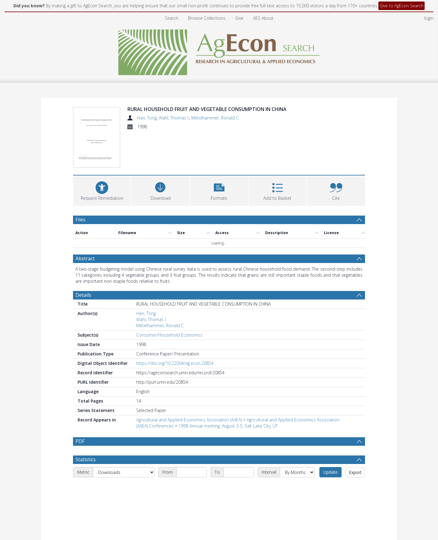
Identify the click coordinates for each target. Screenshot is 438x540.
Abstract (85, 258)
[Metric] (124, 487)
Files (80, 219)
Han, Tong (147, 118)
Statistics (85, 474)
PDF (80, 441)
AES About (263, 18)
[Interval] (297, 487)
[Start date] (191, 487)
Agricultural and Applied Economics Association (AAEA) (189, 420)
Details (83, 295)
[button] (219, 189)
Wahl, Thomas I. (174, 118)
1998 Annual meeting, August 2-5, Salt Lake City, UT (228, 426)
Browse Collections (206, 18)
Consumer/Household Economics (169, 335)
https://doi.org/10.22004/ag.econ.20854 (175, 363)
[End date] (239, 487)
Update (330, 487)
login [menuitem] (428, 18)
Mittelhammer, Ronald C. (215, 118)
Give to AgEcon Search (401, 6)
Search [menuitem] (171, 18)
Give (239, 18)
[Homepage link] (219, 50)
